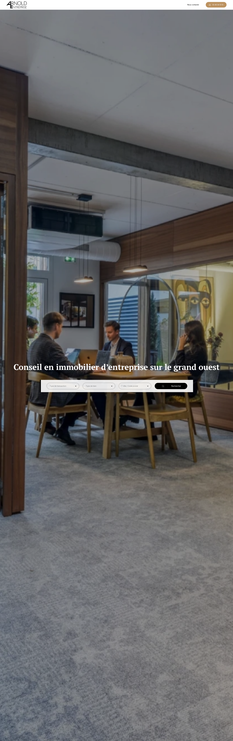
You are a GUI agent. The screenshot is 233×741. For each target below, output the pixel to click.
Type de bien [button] (91, 386)
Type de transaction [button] (58, 386)
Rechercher (171, 386)
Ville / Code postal (130, 386)
